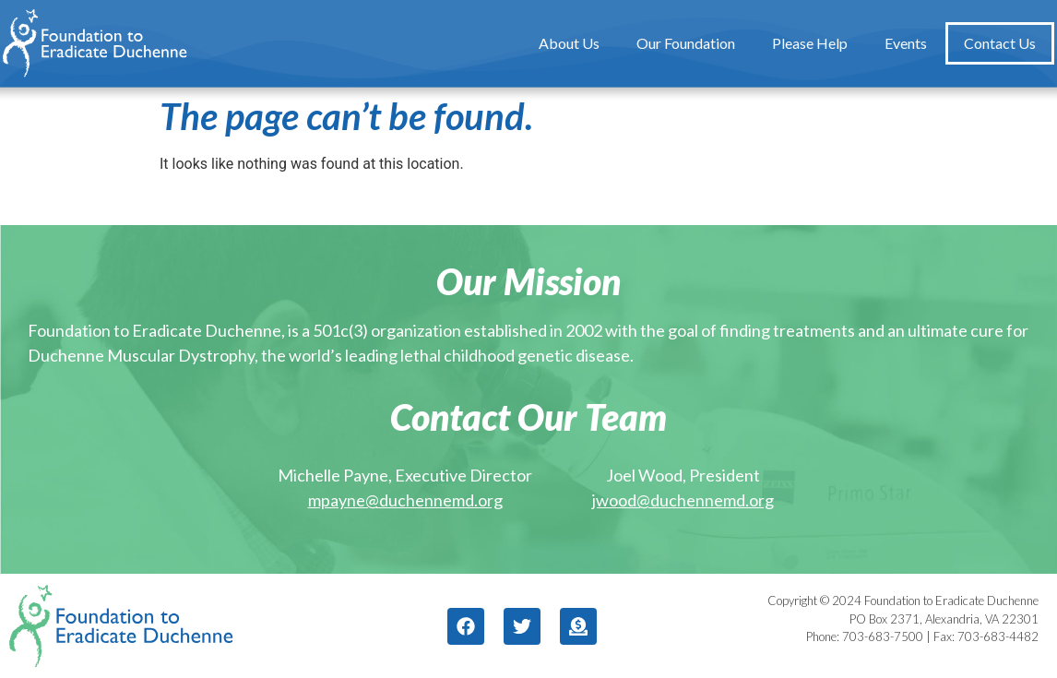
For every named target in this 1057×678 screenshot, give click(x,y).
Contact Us (1000, 43)
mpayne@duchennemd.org (405, 500)
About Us (569, 43)
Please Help (810, 43)
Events (906, 43)
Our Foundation (685, 43)
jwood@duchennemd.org (683, 500)
